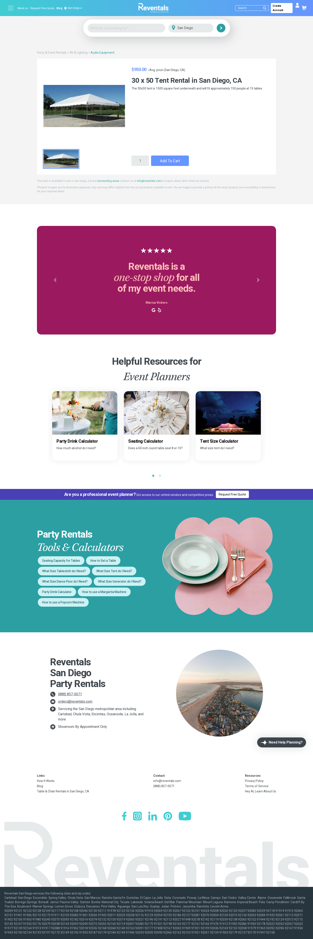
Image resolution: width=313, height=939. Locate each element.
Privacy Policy (254, 781)
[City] (197, 28)
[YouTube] (185, 816)
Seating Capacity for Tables (61, 560)
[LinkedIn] (152, 816)
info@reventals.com (149, 180)
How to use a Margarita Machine (104, 592)
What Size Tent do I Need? (114, 571)
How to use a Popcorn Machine (63, 602)
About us (22, 8)
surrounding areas (108, 180)
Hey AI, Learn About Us (260, 791)
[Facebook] (124, 816)
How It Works (46, 781)
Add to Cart (170, 161)
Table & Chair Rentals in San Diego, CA (63, 791)
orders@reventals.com (75, 701)
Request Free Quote (42, 8)
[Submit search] (264, 8)
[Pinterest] (167, 816)
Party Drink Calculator (57, 592)
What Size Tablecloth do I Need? (64, 571)
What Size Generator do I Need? (119, 581)
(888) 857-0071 (70, 694)
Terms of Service (256, 786)
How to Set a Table (103, 560)
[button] (55, 280)
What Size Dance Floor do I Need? (65, 581)
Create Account (278, 8)
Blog (59, 8)
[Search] (253, 8)
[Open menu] (11, 8)
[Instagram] (137, 816)
